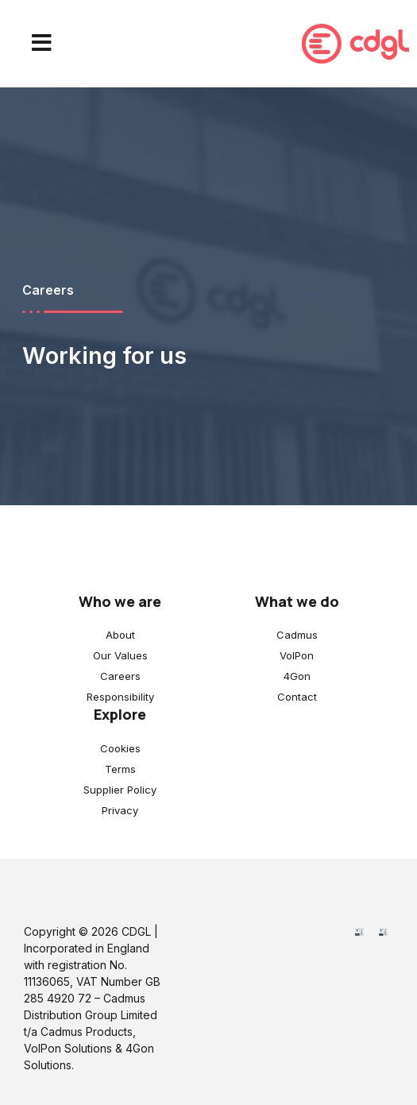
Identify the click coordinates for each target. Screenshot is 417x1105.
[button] (41, 43)
